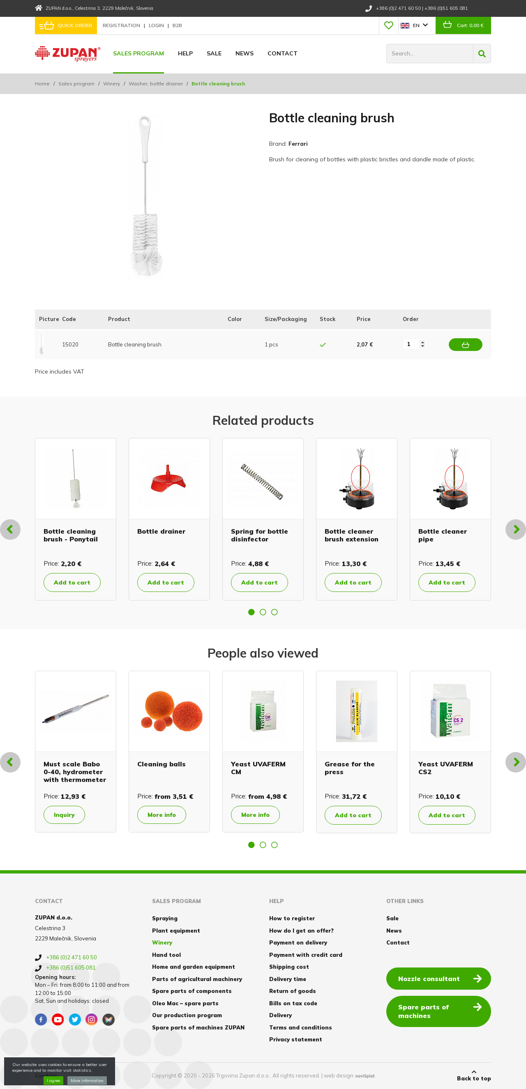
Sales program (138, 53)
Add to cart (72, 582)
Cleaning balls (161, 764)
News (244, 53)
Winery (111, 83)
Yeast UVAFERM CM (258, 768)
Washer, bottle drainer (156, 83)
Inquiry (64, 814)
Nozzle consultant (440, 978)
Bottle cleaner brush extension (351, 535)
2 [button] (263, 612)
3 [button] (274, 612)
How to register (292, 918)
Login (157, 25)
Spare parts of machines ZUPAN (198, 1027)
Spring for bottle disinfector (259, 535)
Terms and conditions (300, 1027)
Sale (214, 53)
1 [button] (251, 612)
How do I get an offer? (301, 930)
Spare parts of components (192, 991)
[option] (75, 519)
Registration (122, 25)
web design (338, 1075)
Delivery (280, 1015)
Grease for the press (350, 768)
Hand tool (166, 954)
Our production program (187, 1015)
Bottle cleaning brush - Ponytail (71, 535)
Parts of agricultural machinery (197, 979)
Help (185, 53)
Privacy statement (295, 1039)
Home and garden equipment (193, 966)
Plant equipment (176, 930)
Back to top (474, 1075)
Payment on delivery (298, 942)
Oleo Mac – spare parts (185, 1003)
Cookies (46, 1075)
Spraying (165, 918)
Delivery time (287, 979)
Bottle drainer (161, 531)
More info (162, 814)
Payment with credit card (305, 954)
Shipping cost (289, 966)
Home (42, 83)
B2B (177, 25)
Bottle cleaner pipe (442, 535)
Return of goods (292, 991)
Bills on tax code (293, 1003)
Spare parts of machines (440, 1011)
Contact (283, 53)
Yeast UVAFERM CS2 (445, 768)
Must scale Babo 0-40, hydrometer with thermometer (75, 772)
